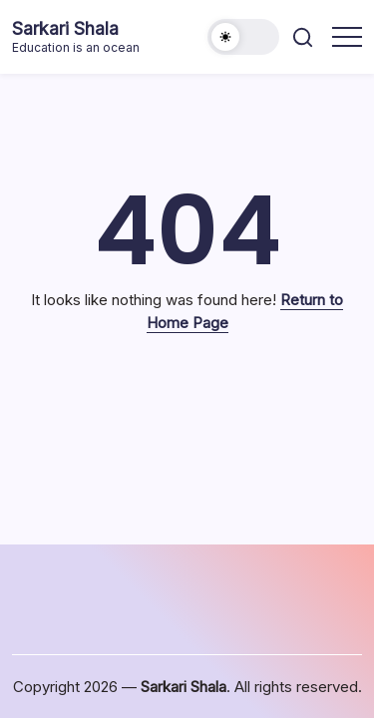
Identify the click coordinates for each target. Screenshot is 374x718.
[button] (243, 37)
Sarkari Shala (65, 28)
